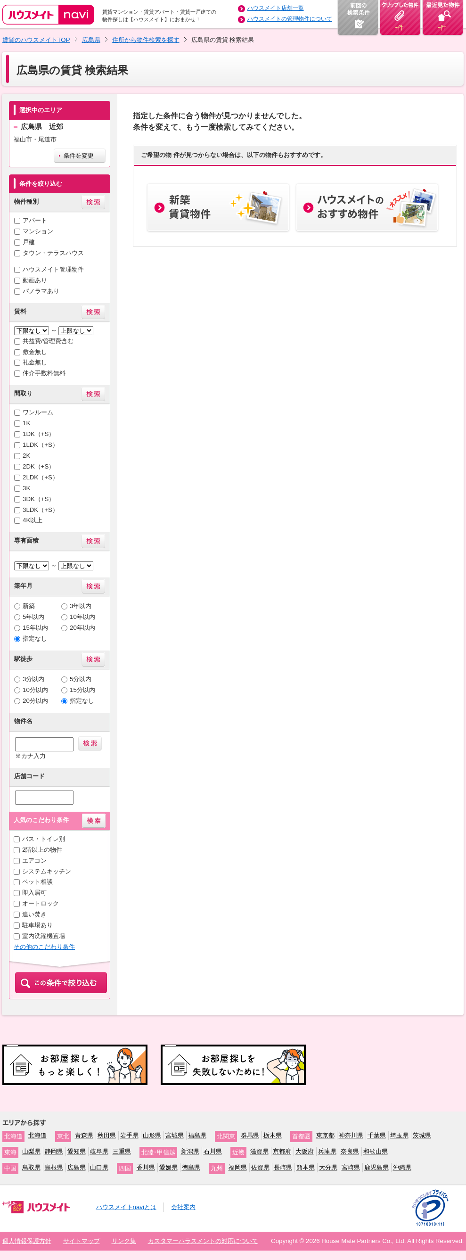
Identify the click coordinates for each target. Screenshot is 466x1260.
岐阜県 (99, 1151)
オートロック (40, 903)
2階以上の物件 (42, 849)
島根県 (54, 1167)
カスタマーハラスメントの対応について (203, 1240)
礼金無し (35, 362)
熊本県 (305, 1167)
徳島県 (191, 1167)
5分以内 (80, 679)
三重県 (122, 1151)
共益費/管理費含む (48, 341)
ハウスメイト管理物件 (53, 269)
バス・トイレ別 (43, 838)
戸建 (29, 242)
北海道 (37, 1135)
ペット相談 (37, 881)
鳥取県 (31, 1167)
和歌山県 (375, 1151)
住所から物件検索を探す (146, 39)
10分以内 (35, 689)
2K (26, 455)
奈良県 (350, 1151)
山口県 (99, 1167)
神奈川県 (351, 1135)
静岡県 (54, 1151)
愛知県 (76, 1151)
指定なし (35, 638)
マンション (38, 231)
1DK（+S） (39, 433)
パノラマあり (41, 291)
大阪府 (304, 1151)
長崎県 (283, 1167)
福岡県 (238, 1167)
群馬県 (250, 1135)
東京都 (325, 1135)
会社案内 (183, 1207)
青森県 (84, 1135)
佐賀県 (260, 1167)
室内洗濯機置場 (43, 935)
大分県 (328, 1167)
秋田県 (107, 1135)
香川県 (146, 1167)
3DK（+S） (39, 498)
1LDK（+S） (40, 444)
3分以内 (33, 679)
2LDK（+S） (40, 477)
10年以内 (82, 616)
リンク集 (124, 1240)
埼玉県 (399, 1135)
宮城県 (174, 1135)
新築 (29, 605)
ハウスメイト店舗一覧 (275, 8)
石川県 (213, 1151)
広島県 (91, 39)
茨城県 (422, 1135)
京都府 (282, 1151)
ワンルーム (38, 412)
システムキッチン (46, 871)
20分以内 (35, 700)
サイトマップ (81, 1240)
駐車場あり (37, 925)
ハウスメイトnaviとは (126, 1207)
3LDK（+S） (40, 509)
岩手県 (129, 1135)
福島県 (197, 1135)
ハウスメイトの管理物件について (289, 19)
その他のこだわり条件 (44, 946)
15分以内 (82, 689)
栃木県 (272, 1135)
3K (26, 488)
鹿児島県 (376, 1167)
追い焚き (34, 914)
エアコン (34, 860)
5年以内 (33, 616)
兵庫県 (327, 1151)
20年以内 (82, 627)
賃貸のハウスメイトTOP (36, 39)
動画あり (35, 280)
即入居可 (34, 892)
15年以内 (35, 627)
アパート (35, 220)
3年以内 (80, 605)
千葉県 (377, 1135)
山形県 (152, 1135)
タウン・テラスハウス (53, 252)
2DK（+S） (39, 466)
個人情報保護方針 (26, 1240)
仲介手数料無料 (44, 373)
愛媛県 (168, 1167)
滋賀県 (259, 1151)
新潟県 (190, 1151)
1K (26, 423)
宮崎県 (351, 1167)
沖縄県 (402, 1167)
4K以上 (32, 520)
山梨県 (31, 1151)
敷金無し (35, 351)
